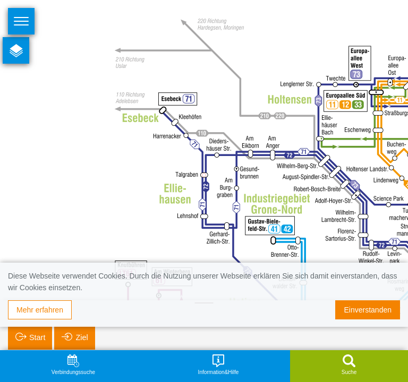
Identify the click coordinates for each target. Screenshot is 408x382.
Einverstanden (368, 310)
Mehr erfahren (39, 310)
